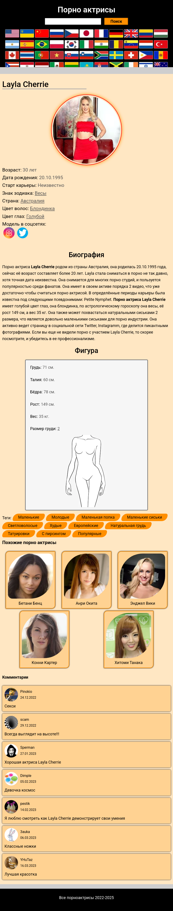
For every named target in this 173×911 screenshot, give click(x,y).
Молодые (60, 517)
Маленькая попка (98, 517)
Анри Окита (86, 603)
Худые (55, 525)
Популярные (89, 533)
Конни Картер (44, 662)
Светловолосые (22, 525)
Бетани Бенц (30, 603)
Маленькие (28, 517)
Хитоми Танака (129, 662)
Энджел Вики (142, 603)
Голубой (35, 216)
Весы (40, 193)
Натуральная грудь (128, 525)
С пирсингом (54, 533)
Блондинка (42, 208)
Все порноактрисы (76, 897)
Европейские (86, 525)
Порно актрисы (86, 9)
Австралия (32, 201)
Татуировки (19, 533)
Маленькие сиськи (144, 517)
